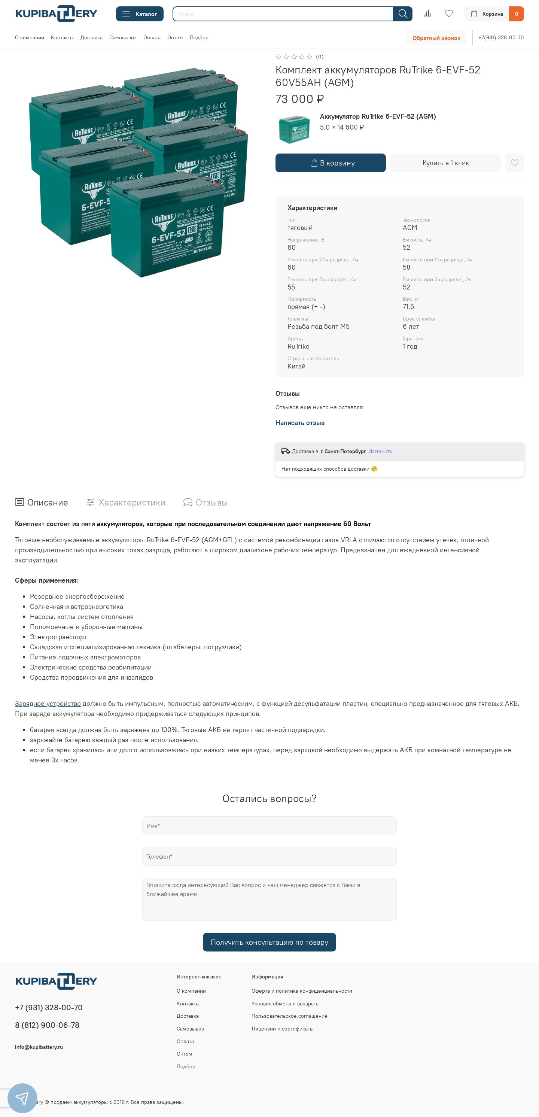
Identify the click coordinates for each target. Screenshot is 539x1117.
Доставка (91, 37)
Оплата (152, 37)
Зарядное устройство (48, 703)
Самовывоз (123, 37)
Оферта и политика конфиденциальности (302, 990)
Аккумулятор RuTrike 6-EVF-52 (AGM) (378, 116)
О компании (29, 37)
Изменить (380, 451)
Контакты (62, 37)
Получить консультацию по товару (269, 942)
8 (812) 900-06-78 (47, 1025)
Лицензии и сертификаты (283, 1028)
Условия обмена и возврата (285, 1003)
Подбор (199, 37)
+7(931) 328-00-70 (501, 37)
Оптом (175, 37)
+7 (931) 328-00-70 (49, 1007)
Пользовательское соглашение (290, 1016)
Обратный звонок (436, 38)
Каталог (139, 14)
